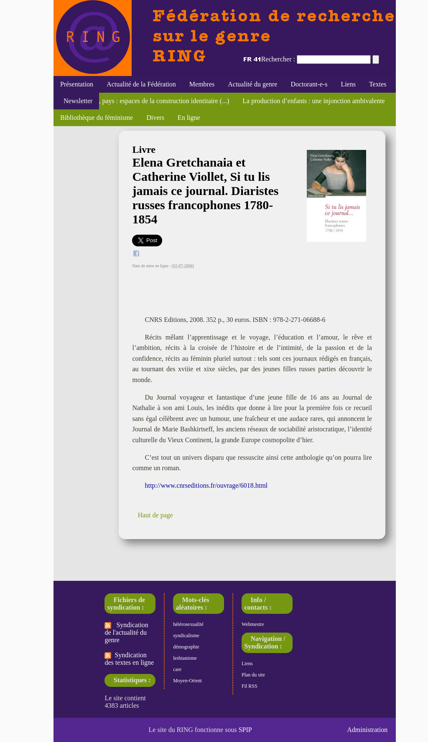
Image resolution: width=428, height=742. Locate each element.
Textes (378, 84)
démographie (186, 647)
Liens (348, 84)
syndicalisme (186, 635)
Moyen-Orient (187, 681)
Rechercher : (278, 59)
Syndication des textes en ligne (129, 658)
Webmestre (253, 624)
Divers (155, 117)
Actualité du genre (252, 84)
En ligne (189, 117)
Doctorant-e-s (308, 84)
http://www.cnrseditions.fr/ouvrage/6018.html (206, 485)
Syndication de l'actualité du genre (126, 632)
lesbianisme (185, 658)
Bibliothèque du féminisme (96, 117)
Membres (201, 84)
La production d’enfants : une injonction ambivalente (313, 100)
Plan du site (253, 675)
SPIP (245, 729)
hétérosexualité (188, 624)
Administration (367, 729)
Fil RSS (249, 686)
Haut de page (155, 515)
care (177, 669)
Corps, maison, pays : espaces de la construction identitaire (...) (144, 100)
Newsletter (76, 100)
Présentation (76, 84)
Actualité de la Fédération (141, 84)
